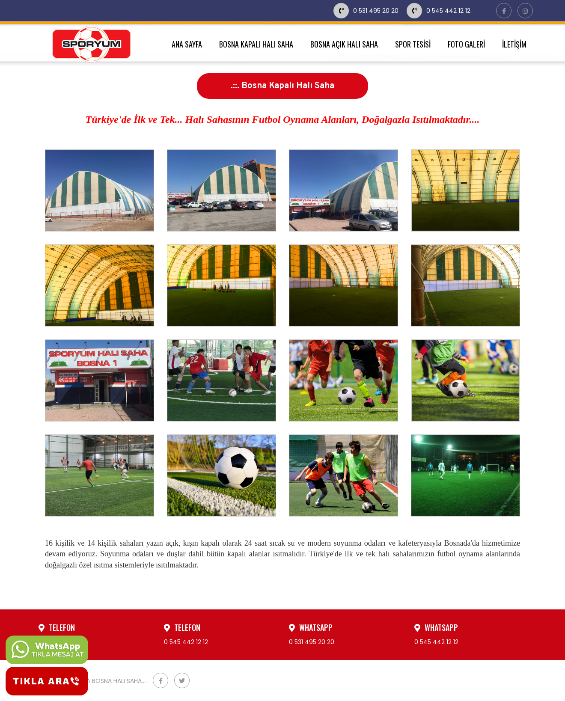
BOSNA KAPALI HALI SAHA (256, 44)
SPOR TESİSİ (413, 44)
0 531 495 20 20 (366, 10)
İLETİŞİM (514, 44)
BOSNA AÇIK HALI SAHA (344, 44)
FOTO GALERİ (466, 44)
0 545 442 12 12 (438, 10)
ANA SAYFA (187, 44)
